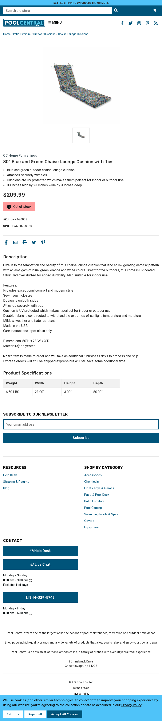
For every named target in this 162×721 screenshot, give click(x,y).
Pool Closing (93, 508)
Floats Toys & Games (99, 488)
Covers (89, 521)
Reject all (35, 714)
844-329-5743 (40, 598)
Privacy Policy (81, 693)
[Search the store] (116, 11)
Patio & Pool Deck (96, 495)
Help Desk (10, 475)
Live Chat (41, 564)
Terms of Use (81, 687)
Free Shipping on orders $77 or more (81, 2)
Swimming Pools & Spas (101, 514)
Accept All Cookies (65, 714)
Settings (13, 714)
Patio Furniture (94, 501)
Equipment (91, 527)
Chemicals (91, 482)
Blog (6, 488)
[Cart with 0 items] (154, 10)
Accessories (93, 475)
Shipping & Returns (16, 482)
